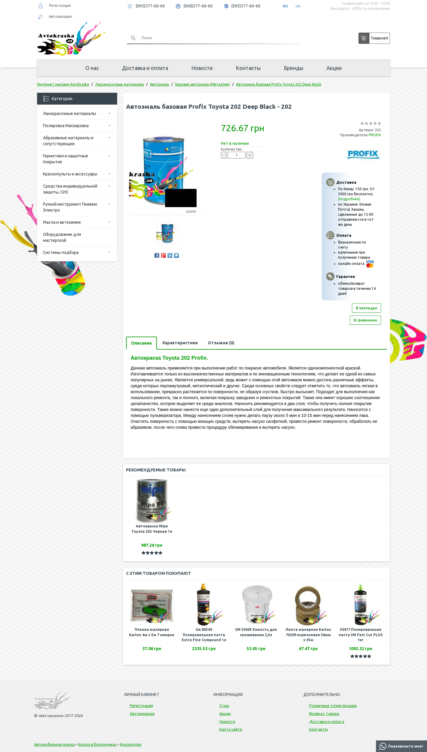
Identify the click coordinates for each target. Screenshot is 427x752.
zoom (194, 211)
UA (298, 6)
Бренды (293, 68)
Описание (141, 343)
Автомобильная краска (54, 744)
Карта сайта (230, 729)
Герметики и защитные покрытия (65, 158)
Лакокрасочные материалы (69, 113)
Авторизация (60, 16)
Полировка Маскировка (66, 125)
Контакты (248, 68)
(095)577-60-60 (150, 6)
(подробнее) (349, 199)
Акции (334, 68)
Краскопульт (131, 744)
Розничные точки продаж (333, 705)
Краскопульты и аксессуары (70, 174)
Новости (202, 68)
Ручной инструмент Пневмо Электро (70, 207)
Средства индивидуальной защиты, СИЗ (70, 189)
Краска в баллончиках (97, 744)
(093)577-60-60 (245, 6)
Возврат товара (324, 713)
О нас (92, 68)
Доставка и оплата (145, 68)
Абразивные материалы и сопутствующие (68, 140)
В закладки (366, 308)
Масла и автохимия (62, 222)
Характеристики (180, 342)
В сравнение (365, 320)
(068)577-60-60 (198, 6)
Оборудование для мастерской (62, 237)
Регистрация (60, 5)
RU (285, 6)
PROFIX (375, 135)
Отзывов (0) (221, 342)
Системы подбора (61, 252)
